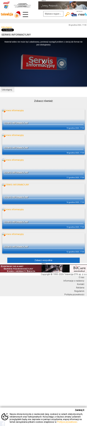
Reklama (80, 287)
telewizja (11, 14)
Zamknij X (79, 410)
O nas (81, 277)
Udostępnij (6, 27)
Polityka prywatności (74, 294)
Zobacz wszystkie (43, 260)
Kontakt (80, 284)
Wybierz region (53, 14)
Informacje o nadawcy (73, 280)
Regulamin (79, 291)
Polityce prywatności (67, 422)
